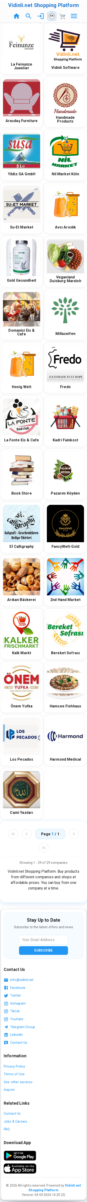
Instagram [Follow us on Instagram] (15, 1003)
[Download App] (20, 1156)
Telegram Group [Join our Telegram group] (19, 1027)
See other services (18, 1082)
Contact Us (15, 1042)
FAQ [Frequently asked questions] (7, 1129)
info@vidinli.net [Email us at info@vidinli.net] (18, 980)
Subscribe (43, 950)
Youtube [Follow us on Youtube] (13, 1019)
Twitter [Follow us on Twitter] (12, 995)
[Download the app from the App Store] (20, 1168)
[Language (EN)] (51, 16)
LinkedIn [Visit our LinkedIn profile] (13, 1035)
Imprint (9, 1090)
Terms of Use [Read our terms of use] (14, 1074)
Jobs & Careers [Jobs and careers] (15, 1122)
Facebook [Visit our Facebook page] (14, 987)
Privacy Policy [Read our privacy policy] (14, 1066)
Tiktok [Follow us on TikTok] (12, 1011)
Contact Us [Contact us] (12, 1114)
